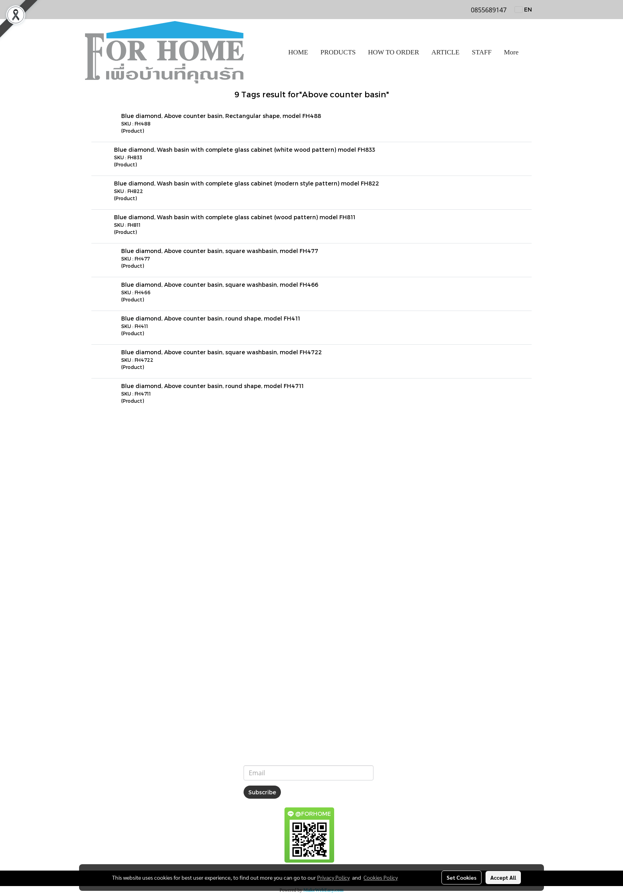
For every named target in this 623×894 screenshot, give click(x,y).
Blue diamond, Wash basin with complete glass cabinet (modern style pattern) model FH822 (246, 183)
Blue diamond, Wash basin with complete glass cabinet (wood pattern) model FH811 (234, 217)
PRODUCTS (338, 52)
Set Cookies (461, 877)
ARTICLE (445, 52)
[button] (531, 52)
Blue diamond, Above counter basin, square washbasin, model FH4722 (221, 352)
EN (523, 9)
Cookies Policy (381, 877)
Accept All (503, 877)
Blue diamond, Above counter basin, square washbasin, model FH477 (219, 250)
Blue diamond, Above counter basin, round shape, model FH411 (210, 318)
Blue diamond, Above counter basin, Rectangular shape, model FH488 (221, 115)
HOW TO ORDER (393, 52)
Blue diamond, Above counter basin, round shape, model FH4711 (212, 385)
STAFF (482, 52)
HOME (298, 52)
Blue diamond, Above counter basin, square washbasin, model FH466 (219, 284)
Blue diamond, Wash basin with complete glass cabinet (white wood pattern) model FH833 (244, 149)
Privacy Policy (333, 877)
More (511, 52)
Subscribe (262, 792)
